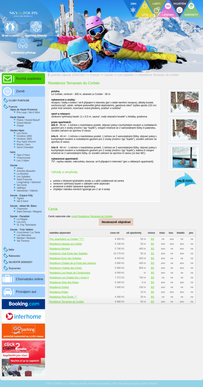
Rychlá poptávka (28, 78)
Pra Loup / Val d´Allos (28, 112)
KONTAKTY (191, 14)
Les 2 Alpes (23, 160)
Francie (95, 74)
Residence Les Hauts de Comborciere (69, 272)
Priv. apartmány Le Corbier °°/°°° (66, 239)
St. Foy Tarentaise (26, 224)
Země (20, 91)
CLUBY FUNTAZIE (19, 100)
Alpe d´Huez (23, 155)
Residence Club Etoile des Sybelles (68, 253)
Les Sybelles (126, 74)
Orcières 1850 (24, 138)
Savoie (109, 74)
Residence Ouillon (59, 287)
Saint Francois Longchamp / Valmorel (29, 181)
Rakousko (14, 256)
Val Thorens (23, 240)
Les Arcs (21, 222)
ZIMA (133, 3)
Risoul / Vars (23, 144)
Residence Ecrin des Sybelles (65, 258)
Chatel (20, 125)
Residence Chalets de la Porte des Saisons (72, 263)
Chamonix (22, 208)
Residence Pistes (58, 292)
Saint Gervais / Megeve (29, 211)
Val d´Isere (22, 201)
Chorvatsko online (29, 279)
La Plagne (22, 219)
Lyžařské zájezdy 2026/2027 (67, 74)
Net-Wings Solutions (99, 383)
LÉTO (145, 14)
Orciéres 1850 (24, 136)
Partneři (153, 383)
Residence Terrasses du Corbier (159, 74)
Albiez (20, 168)
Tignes (20, 198)
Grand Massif (24, 122)
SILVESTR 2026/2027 (20, 262)
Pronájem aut (26, 292)
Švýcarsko (15, 268)
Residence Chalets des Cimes (65, 268)
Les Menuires (24, 235)
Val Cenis (22, 185)
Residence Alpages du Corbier (65, 243)
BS (152, 239)
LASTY (157, 3)
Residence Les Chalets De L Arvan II (69, 277)
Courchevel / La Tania (28, 232)
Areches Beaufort (26, 171)
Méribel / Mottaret (26, 238)
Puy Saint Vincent (26, 141)
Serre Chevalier (25, 147)
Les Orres (22, 133)
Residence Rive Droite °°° (63, 296)
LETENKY (168, 14)
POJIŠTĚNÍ (179, 3)
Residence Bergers (59, 248)
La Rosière (22, 173)
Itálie (11, 249)
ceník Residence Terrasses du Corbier (92, 216)
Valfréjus (21, 187)
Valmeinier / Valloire (27, 190)
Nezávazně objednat (116, 222)
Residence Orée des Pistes (64, 282)
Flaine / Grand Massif (28, 120)
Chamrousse (23, 157)
